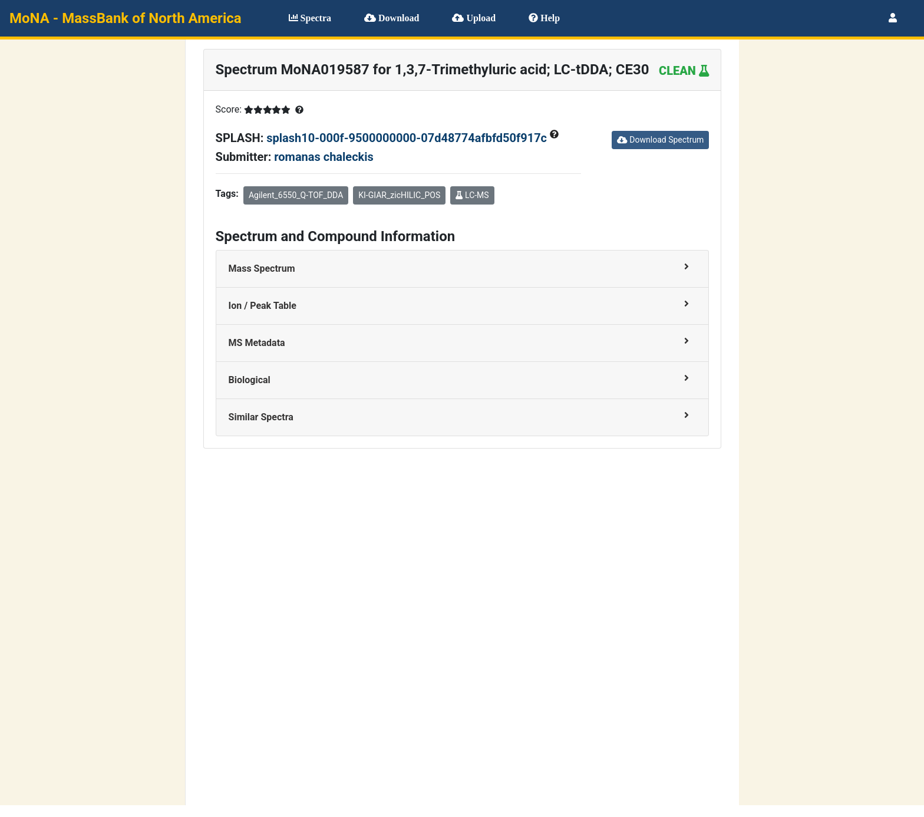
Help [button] (544, 18)
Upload (474, 18)
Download (391, 18)
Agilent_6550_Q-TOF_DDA (296, 195)
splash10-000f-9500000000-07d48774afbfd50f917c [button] (408, 138)
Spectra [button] (310, 18)
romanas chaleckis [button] (324, 157)
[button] (893, 18)
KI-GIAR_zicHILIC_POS (399, 195)
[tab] (462, 269)
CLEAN (684, 71)
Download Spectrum (660, 139)
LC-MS (472, 195)
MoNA (125, 18)
